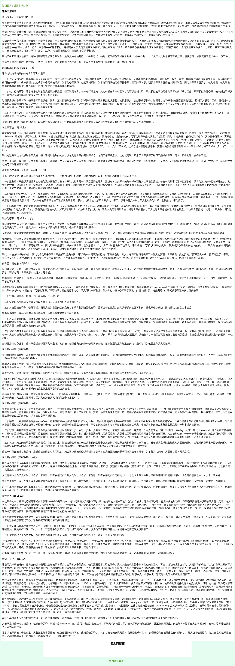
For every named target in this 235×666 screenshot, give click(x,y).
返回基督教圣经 (117, 661)
